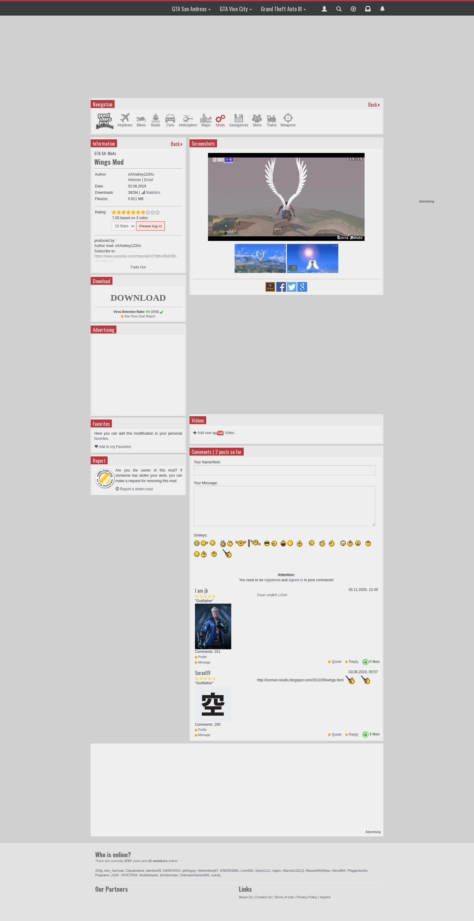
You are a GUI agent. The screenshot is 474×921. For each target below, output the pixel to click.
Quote (337, 662)
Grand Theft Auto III (283, 9)
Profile (201, 657)
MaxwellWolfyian (318, 870)
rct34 (115, 875)
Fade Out (138, 267)
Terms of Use (284, 897)
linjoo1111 (263, 870)
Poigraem (102, 875)
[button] (324, 8)
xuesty (215, 875)
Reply (354, 662)
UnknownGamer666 (194, 875)
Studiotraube (148, 875)
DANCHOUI (172, 870)
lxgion (276, 870)
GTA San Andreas (191, 9)
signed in (295, 580)
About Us (245, 897)
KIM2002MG (229, 870)
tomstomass (169, 875)
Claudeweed (134, 870)
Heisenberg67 (208, 870)
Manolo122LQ (293, 870)
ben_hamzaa (114, 870)
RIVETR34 (130, 875)
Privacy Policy (307, 897)
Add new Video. (214, 433)
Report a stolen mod (134, 489)
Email (148, 180)
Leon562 (247, 870)
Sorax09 (202, 672)
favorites (101, 438)
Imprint (325, 897)
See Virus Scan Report (140, 316)
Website (134, 180)
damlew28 (153, 870)
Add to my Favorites (112, 447)
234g (98, 870)
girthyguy (189, 870)
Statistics (150, 192)
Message (202, 662)
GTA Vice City (236, 9)
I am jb (201, 590)
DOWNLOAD (138, 298)
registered (272, 580)
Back (372, 104)
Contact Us (263, 897)
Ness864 (338, 870)
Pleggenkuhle (357, 870)
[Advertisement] (411, 108)
